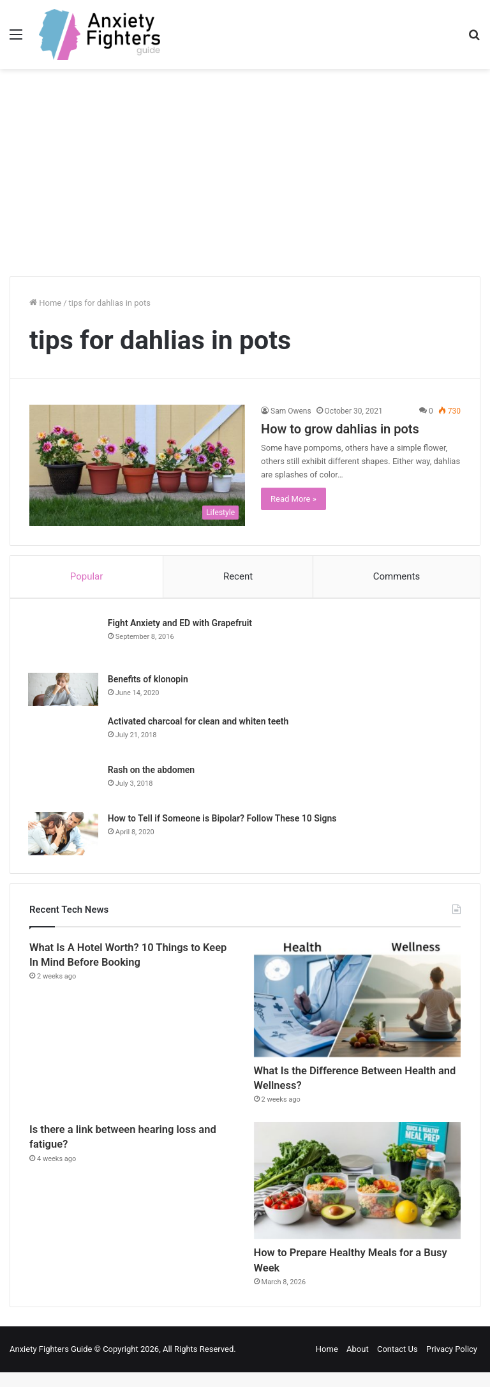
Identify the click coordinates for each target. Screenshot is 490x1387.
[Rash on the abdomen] (64, 785)
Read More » (293, 499)
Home (45, 303)
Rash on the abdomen (152, 772)
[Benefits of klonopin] (64, 691)
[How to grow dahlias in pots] (137, 466)
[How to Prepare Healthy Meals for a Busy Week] (357, 1189)
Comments (396, 576)
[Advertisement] (245, 177)
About (357, 1363)
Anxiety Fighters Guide (51, 1363)
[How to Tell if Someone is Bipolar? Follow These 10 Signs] (64, 835)
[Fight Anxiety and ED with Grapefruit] (64, 641)
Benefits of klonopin (149, 680)
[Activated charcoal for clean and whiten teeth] (64, 736)
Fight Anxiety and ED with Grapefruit (181, 624)
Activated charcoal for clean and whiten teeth (199, 723)
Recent (238, 576)
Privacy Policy (451, 1363)
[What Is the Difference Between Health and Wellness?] (357, 1001)
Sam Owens (291, 411)
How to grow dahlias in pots (340, 429)
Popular (86, 576)
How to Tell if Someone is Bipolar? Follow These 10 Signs (223, 820)
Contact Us (397, 1363)
